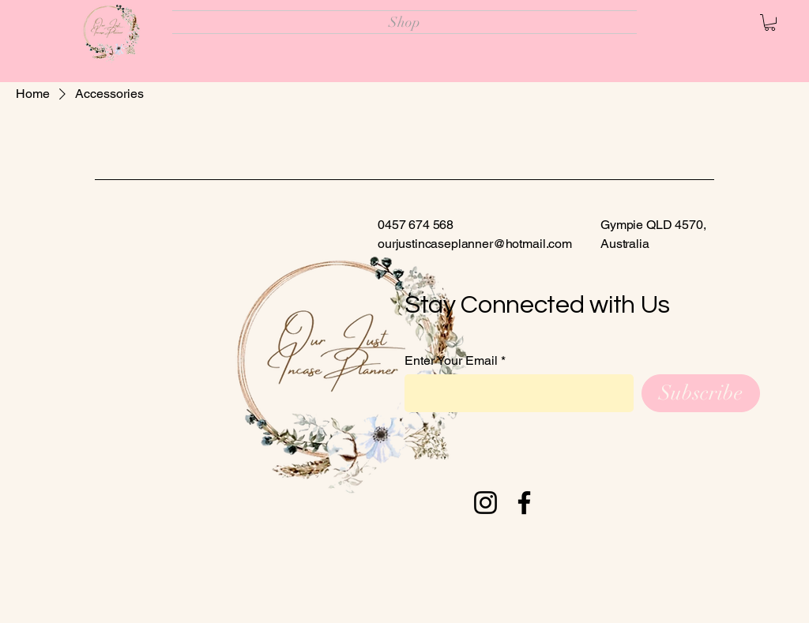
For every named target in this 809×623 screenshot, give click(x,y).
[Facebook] (524, 502)
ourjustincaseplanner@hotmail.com (475, 243)
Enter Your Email (451, 361)
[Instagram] (485, 502)
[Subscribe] (701, 393)
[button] (770, 22)
